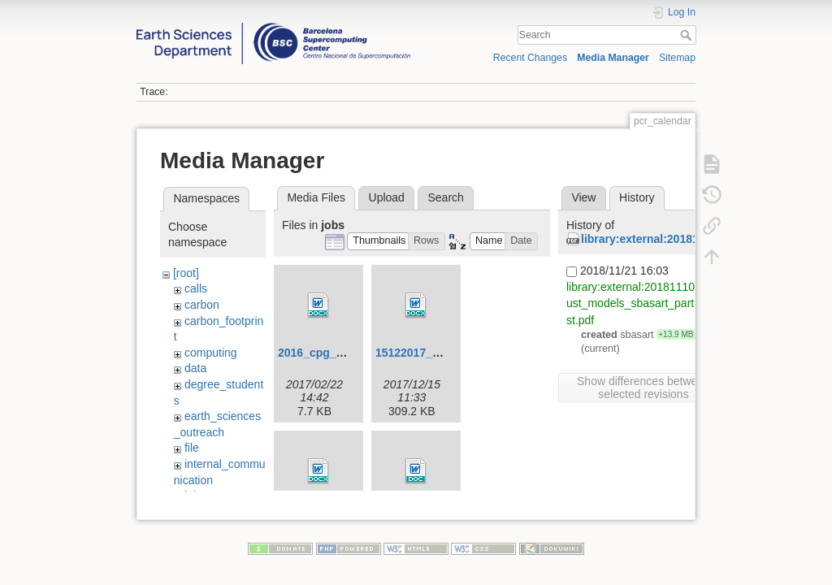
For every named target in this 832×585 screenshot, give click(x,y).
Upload (387, 197)
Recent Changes (530, 57)
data (195, 368)
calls (195, 288)
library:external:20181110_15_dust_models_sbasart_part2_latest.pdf (646, 303)
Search (688, 35)
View (583, 197)
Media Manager (613, 57)
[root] (186, 273)
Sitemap (677, 57)
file (191, 447)
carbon (201, 304)
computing (210, 352)
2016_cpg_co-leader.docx (347, 352)
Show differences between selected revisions (643, 388)
